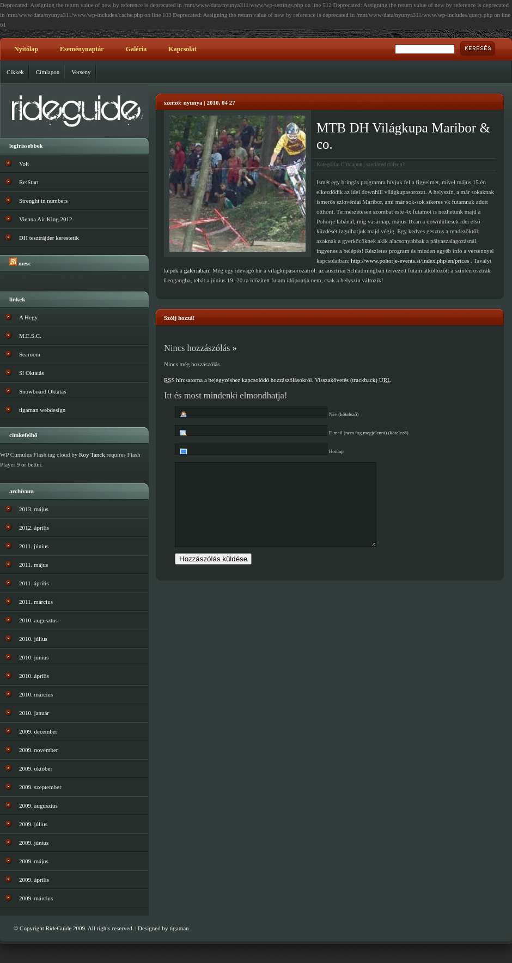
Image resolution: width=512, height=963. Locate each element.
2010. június (33, 657)
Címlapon (47, 72)
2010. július (33, 638)
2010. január (34, 713)
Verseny (80, 72)
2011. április (34, 583)
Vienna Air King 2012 (45, 219)
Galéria (136, 49)
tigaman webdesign (42, 410)
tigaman (178, 928)
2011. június (33, 546)
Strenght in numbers (43, 200)
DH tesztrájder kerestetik (49, 237)
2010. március (36, 694)
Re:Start (29, 182)
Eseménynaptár (82, 49)
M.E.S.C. (30, 335)
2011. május (33, 564)
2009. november (38, 750)
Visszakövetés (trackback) (353, 380)
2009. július (33, 824)
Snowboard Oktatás (42, 391)
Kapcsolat (182, 49)
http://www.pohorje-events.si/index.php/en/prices (410, 260)
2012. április (34, 527)
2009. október (35, 768)
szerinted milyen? (385, 164)
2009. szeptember (40, 787)
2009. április (34, 879)
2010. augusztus (38, 620)
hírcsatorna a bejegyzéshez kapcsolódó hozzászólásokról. (238, 380)
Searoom (29, 354)
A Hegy (28, 317)
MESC (25, 263)
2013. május (33, 509)
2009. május (33, 861)
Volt (24, 163)
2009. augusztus (38, 805)
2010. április (34, 676)
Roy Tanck (92, 454)
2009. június (33, 842)
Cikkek (15, 72)
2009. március (36, 898)
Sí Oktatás (31, 373)
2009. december (38, 731)
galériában (196, 270)
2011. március (36, 601)
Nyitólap (26, 49)
